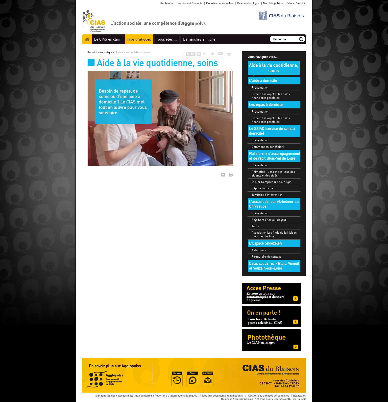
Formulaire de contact (266, 256)
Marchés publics (273, 3)
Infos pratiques (105, 52)
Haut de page (223, 174)
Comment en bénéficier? (268, 147)
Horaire (177, 379)
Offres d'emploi (296, 3)
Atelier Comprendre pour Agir (271, 182)
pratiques (139, 39)
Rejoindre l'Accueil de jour (269, 220)
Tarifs (255, 226)
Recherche (166, 3)
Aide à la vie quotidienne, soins (273, 67)
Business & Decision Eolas (237, 399)
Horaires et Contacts (189, 3)
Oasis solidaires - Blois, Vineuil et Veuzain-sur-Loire (274, 266)
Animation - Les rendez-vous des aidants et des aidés (273, 173)
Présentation (260, 87)
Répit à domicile (262, 188)
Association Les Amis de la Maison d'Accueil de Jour (274, 234)
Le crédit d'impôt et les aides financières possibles (271, 96)
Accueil (87, 39)
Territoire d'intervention (267, 195)
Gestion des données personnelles (269, 395)
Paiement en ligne (248, 3)
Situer (192, 379)
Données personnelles (219, 3)
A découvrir (259, 250)
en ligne (199, 39)
